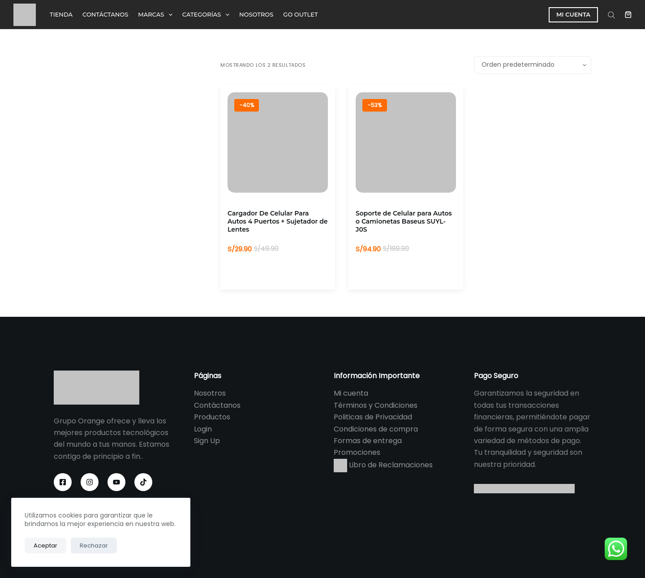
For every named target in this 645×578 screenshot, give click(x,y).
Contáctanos (217, 405)
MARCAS (157, 14)
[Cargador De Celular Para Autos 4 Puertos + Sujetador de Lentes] (278, 142)
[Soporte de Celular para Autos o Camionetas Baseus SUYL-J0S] (406, 142)
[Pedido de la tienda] (532, 65)
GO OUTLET (300, 14)
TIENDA (61, 14)
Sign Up (207, 441)
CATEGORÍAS (207, 14)
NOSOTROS (256, 14)
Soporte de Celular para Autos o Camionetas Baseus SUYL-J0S (404, 221)
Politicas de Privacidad (373, 417)
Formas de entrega (368, 441)
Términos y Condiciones (375, 405)
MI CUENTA (573, 14)
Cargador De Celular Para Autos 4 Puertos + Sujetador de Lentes (278, 221)
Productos (212, 417)
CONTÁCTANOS (105, 14)
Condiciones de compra (376, 429)
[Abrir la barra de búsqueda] (611, 14)
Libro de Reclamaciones (383, 465)
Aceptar (45, 545)
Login (203, 429)
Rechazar (94, 545)
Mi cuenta (351, 393)
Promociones (357, 452)
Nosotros (210, 393)
